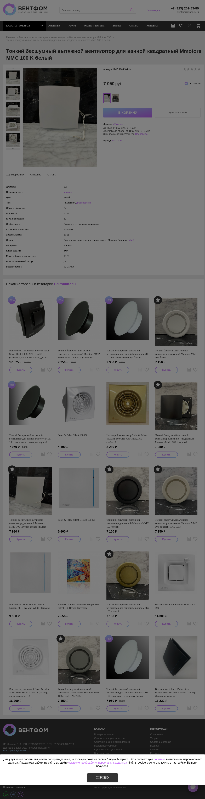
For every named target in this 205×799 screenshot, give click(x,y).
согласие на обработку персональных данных (97, 762)
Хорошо (102, 777)
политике (159, 759)
